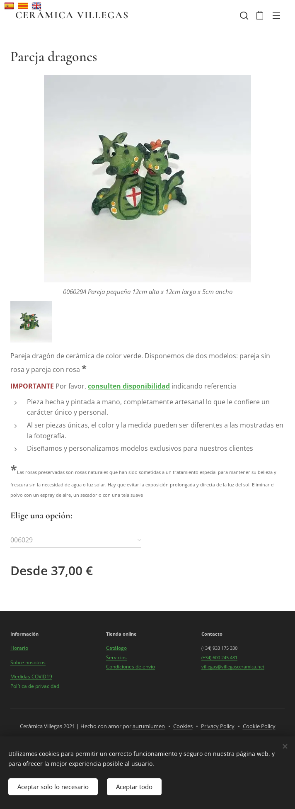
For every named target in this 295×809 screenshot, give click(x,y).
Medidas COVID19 (31, 676)
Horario (19, 648)
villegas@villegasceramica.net (232, 666)
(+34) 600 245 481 (219, 657)
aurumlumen (149, 726)
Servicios (116, 657)
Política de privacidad (34, 686)
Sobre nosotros (28, 662)
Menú (276, 15)
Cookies (183, 726)
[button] (243, 15)
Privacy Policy (218, 726)
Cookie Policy (259, 726)
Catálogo (116, 648)
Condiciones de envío (130, 666)
